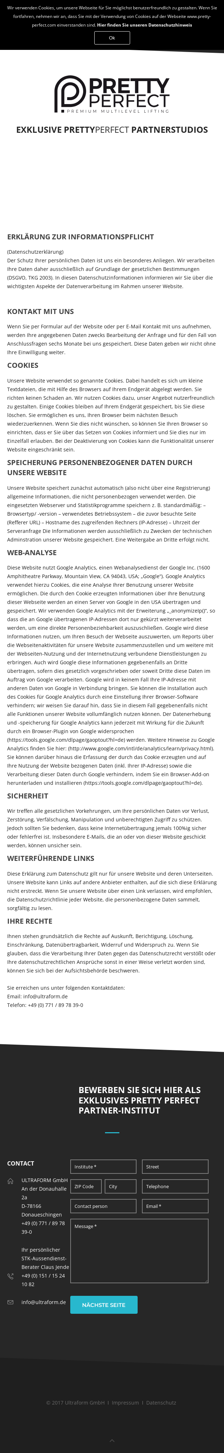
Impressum (125, 1402)
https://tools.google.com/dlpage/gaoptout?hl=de (142, 782)
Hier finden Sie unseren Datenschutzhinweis (144, 25)
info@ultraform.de (44, 1302)
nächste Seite (103, 1305)
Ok (112, 38)
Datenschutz (161, 1402)
